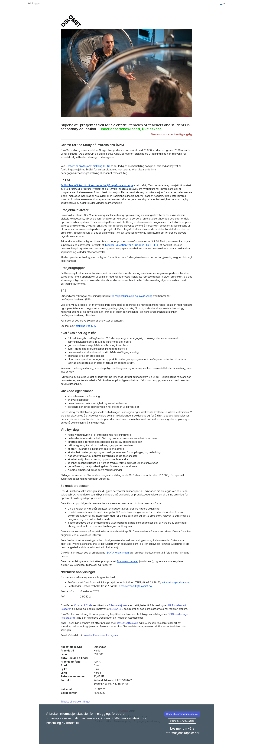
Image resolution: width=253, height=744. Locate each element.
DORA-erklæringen (118, 552)
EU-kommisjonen (118, 605)
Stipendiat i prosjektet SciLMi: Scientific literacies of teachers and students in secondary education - (125, 127)
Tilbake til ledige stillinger (75, 701)
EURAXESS (116, 608)
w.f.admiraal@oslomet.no (176, 582)
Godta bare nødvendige (182, 721)
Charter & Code (83, 605)
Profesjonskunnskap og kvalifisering (132, 295)
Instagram (112, 635)
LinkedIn (87, 635)
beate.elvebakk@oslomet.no (135, 585)
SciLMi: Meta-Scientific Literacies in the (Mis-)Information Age (97, 185)
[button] (222, 3)
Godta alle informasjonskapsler (182, 714)
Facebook (99, 635)
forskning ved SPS (85, 325)
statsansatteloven (127, 622)
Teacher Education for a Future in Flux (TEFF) (131, 244)
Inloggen (34, 3)
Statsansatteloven (127, 561)
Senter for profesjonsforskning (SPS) (88, 165)
